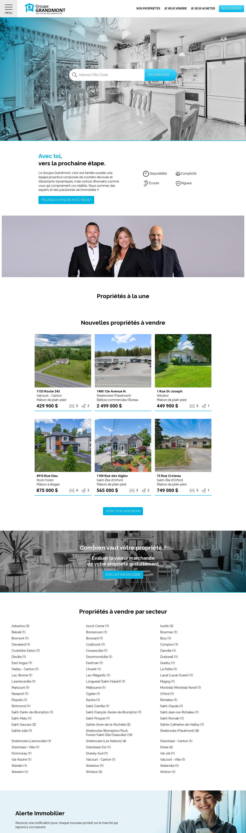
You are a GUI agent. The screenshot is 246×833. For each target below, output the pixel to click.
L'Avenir (93, 669)
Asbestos (20, 626)
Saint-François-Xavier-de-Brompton (113, 712)
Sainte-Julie (22, 731)
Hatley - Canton (25, 669)
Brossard (94, 638)
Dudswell (169, 657)
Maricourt (20, 687)
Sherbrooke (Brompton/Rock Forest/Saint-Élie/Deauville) (109, 733)
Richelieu (168, 700)
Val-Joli (167, 753)
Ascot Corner (97, 626)
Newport (20, 694)
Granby (167, 663)
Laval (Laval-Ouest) (176, 675)
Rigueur (183, 183)
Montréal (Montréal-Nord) (180, 687)
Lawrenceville (24, 681)
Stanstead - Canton (176, 741)
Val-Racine (21, 759)
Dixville (19, 657)
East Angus (22, 663)
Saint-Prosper (98, 718)
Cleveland (21, 644)
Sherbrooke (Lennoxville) (31, 741)
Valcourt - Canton (101, 759)
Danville (168, 650)
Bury (165, 638)
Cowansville (96, 650)
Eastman (94, 663)
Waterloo (95, 766)
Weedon (20, 772)
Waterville (169, 766)
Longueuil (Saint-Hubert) (105, 681)
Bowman (168, 632)
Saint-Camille (97, 706)
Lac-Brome (22, 675)
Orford (167, 694)
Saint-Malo (22, 718)
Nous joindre (231, 8)
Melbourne (96, 687)
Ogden (93, 694)
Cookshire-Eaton (26, 650)
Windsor (94, 772)
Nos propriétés (148, 8)
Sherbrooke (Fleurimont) (179, 731)
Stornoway (22, 753)
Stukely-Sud (97, 753)
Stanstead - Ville (25, 747)
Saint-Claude (171, 706)
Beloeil (19, 632)
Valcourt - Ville (172, 759)
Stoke (166, 747)
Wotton (167, 772)
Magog (167, 681)
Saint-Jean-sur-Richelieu (179, 712)
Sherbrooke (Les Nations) (106, 741)
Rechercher (158, 75)
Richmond (21, 706)
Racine (93, 700)
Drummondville (99, 657)
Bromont (20, 638)
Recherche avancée (123, 87)
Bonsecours (96, 632)
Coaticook (95, 644)
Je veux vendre (175, 8)
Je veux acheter (203, 8)
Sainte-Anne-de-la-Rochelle (108, 724)
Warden (19, 766)
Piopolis (19, 700)
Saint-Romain (172, 718)
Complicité (185, 173)
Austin (166, 626)
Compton (169, 644)
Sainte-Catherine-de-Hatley (182, 724)
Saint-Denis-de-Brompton (32, 712)
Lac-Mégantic (98, 675)
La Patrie (168, 669)
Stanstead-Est (98, 747)
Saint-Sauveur (24, 724)
